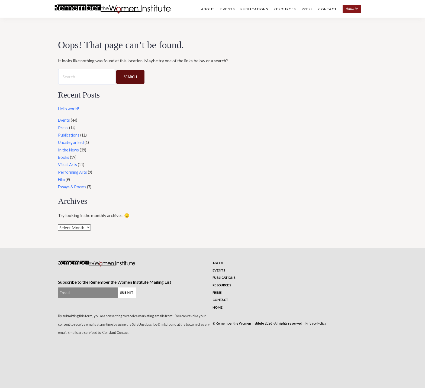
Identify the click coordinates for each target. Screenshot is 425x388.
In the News (68, 150)
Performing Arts (72, 172)
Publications (254, 9)
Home (217, 307)
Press (307, 9)
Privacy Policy (315, 323)
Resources (285, 9)
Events (227, 9)
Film (61, 179)
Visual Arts (67, 164)
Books (63, 157)
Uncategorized (71, 142)
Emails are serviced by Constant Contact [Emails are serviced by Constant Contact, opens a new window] (98, 332)
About (208, 9)
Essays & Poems (72, 187)
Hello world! (68, 108)
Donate (352, 8)
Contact (327, 9)
